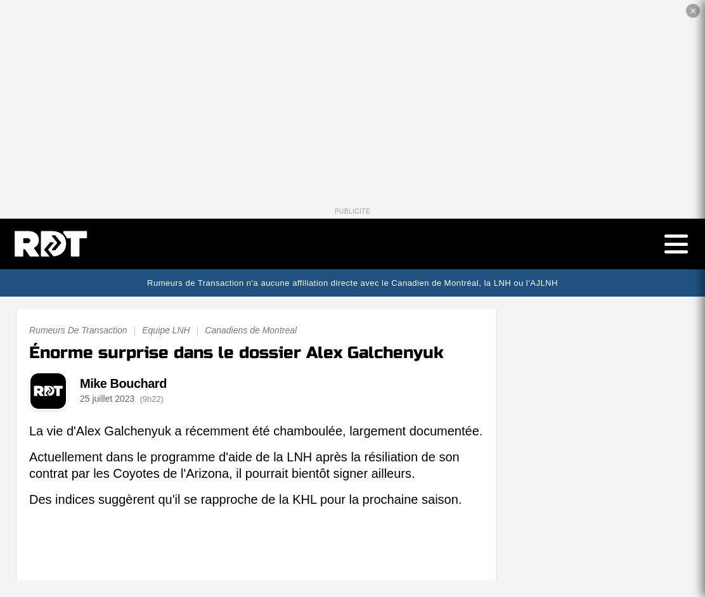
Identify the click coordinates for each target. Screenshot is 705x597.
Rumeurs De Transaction (78, 334)
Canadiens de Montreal (251, 334)
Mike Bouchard (123, 387)
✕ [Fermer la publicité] (693, 11)
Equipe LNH (166, 334)
